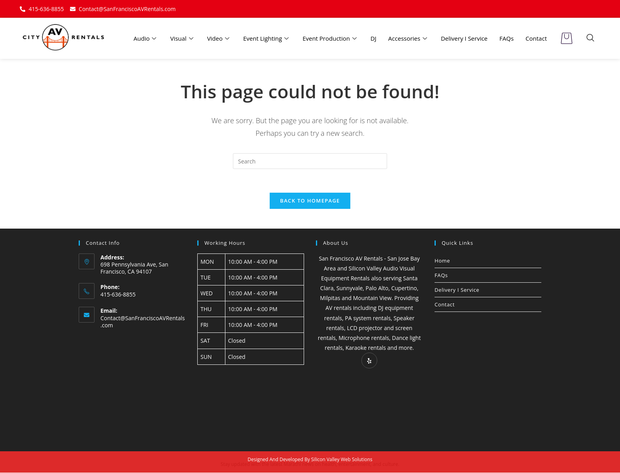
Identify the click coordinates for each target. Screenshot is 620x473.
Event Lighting (267, 38)
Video (219, 38)
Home (442, 260)
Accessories (408, 38)
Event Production (330, 38)
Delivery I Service (464, 38)
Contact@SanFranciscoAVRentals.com (142, 322)
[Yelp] (369, 361)
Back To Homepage (310, 200)
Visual (182, 38)
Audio (146, 38)
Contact (536, 38)
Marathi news (299, 464)
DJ (373, 38)
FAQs (506, 38)
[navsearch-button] (590, 38)
